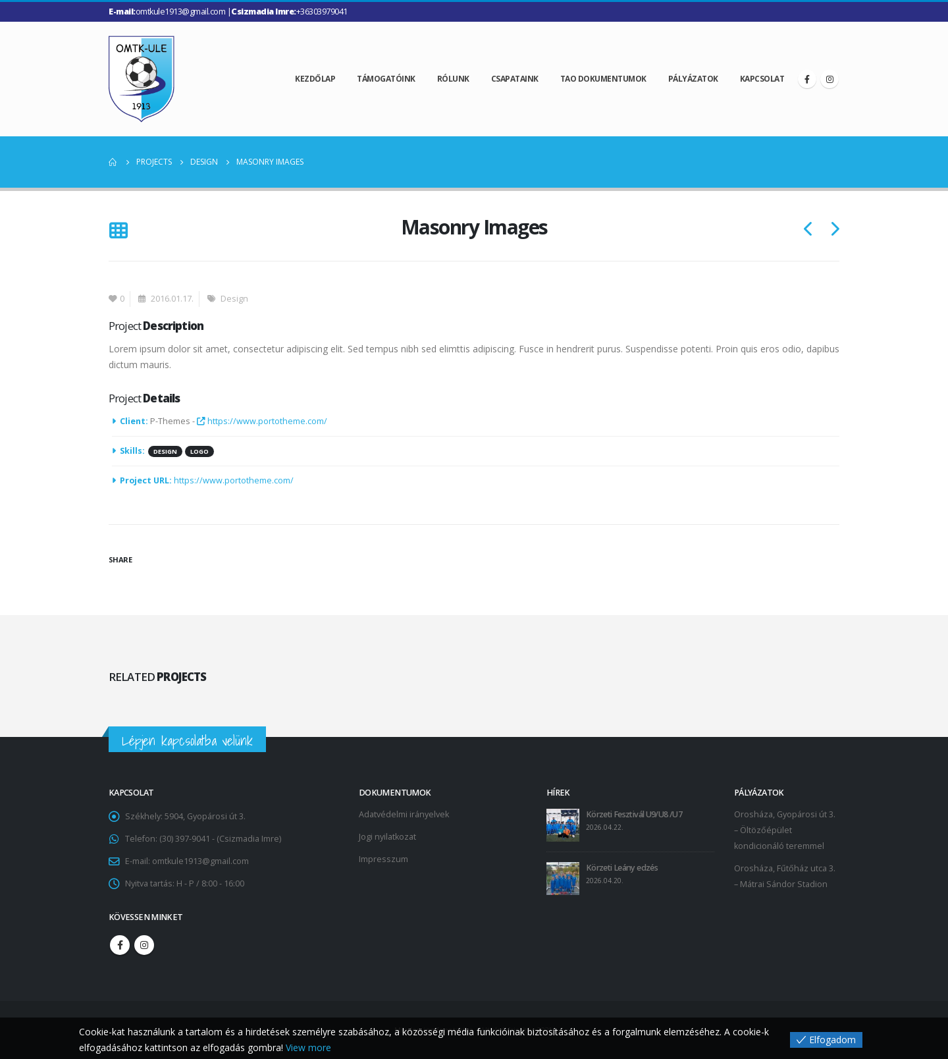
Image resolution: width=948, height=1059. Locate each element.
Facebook (120, 945)
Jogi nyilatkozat (387, 836)
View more (308, 1047)
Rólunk (453, 78)
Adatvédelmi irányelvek (404, 814)
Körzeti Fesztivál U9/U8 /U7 (634, 814)
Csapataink (515, 78)
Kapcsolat (762, 78)
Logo (199, 451)
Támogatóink (386, 78)
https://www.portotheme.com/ (262, 421)
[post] (562, 824)
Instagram (144, 945)
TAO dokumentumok (603, 78)
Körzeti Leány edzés (622, 867)
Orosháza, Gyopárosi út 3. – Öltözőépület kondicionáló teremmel (784, 830)
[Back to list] (118, 231)
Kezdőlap (315, 78)
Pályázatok (693, 78)
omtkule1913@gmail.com (200, 861)
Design (234, 298)
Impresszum (383, 859)
